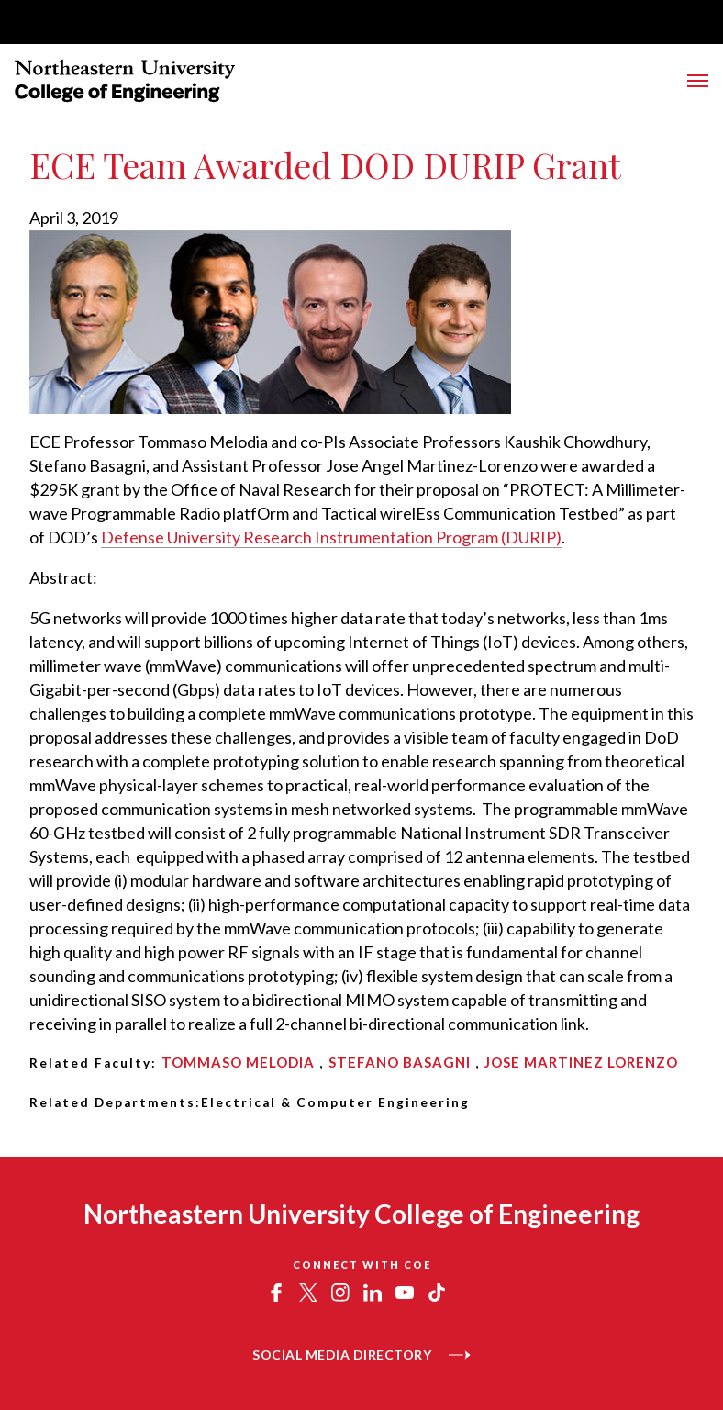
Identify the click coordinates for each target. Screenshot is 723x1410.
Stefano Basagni (399, 1062)
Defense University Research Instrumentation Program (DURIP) (331, 537)
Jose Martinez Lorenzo (581, 1062)
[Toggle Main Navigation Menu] (697, 80)
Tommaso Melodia (238, 1062)
